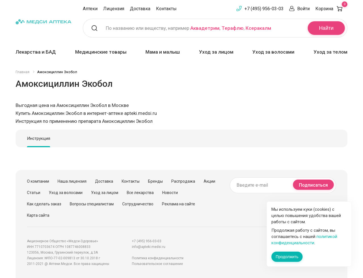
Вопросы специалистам (92, 204)
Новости (170, 192)
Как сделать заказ (44, 204)
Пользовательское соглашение (157, 264)
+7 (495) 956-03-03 (264, 8)
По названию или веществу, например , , (188, 28)
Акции (209, 181)
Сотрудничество (137, 204)
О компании (38, 181)
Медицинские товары (100, 52)
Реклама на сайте (178, 204)
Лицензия (113, 8)
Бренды (155, 181)
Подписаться (313, 185)
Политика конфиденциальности (157, 258)
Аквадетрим (205, 28)
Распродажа (183, 181)
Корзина (331, 8)
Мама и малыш (162, 52)
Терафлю (232, 28)
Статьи (33, 192)
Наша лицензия (72, 181)
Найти (326, 28)
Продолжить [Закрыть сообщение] (287, 256)
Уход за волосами (273, 52)
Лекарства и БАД (36, 52)
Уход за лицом (216, 52)
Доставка (140, 8)
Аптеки (90, 8)
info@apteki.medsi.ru (148, 247)
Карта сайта (38, 215)
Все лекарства (140, 192)
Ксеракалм (258, 28)
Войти (303, 8)
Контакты (166, 8)
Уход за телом (330, 52)
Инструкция (38, 138)
